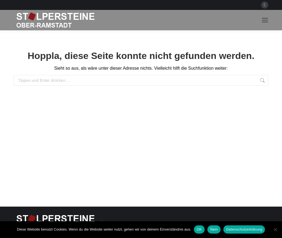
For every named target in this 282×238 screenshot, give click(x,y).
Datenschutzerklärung (244, 229)
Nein (214, 229)
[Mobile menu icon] (265, 20)
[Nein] (275, 229)
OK (199, 229)
